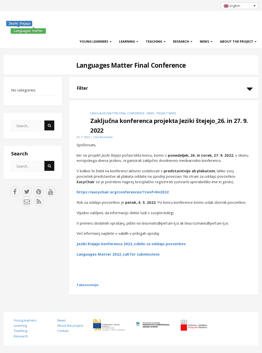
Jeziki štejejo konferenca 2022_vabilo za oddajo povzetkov (131, 243)
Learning (128, 41)
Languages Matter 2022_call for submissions (118, 254)
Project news (166, 113)
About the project (238, 41)
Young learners (96, 41)
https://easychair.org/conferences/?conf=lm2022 (123, 191)
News (206, 41)
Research (182, 41)
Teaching (156, 41)
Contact (63, 330)
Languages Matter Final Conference (131, 65)
